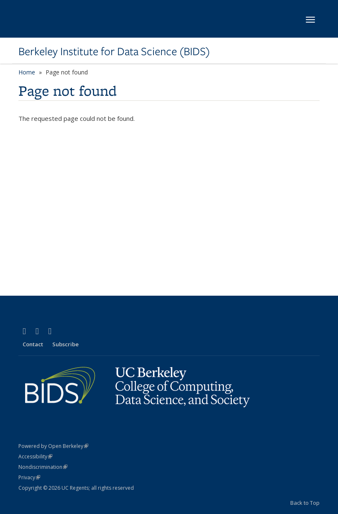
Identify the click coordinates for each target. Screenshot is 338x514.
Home (26, 72)
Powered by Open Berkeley (53, 446)
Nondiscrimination (42, 467)
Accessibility (35, 456)
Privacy (29, 477)
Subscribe (65, 344)
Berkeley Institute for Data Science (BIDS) (114, 51)
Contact (33, 344)
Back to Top (305, 502)
